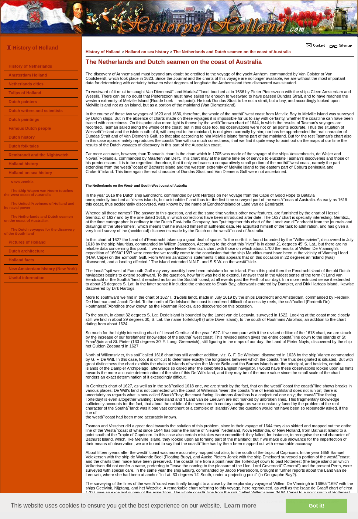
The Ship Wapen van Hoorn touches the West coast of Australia (38, 193)
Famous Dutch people (29, 128)
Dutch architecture (26, 251)
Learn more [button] (240, 505)
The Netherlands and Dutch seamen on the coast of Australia (232, 52)
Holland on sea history (30, 172)
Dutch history (21, 137)
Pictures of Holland (26, 242)
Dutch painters (22, 101)
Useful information (26, 277)
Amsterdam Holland (27, 75)
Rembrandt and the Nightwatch (38, 155)
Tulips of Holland (24, 93)
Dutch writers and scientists (35, 110)
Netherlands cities (26, 84)
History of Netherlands (30, 66)
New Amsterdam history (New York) (42, 269)
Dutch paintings (23, 119)
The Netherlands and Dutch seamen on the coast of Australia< (38, 218)
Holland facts (21, 260)
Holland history (23, 164)
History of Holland (32, 48)
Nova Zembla (22, 182)
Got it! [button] (316, 506)
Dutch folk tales (23, 146)
